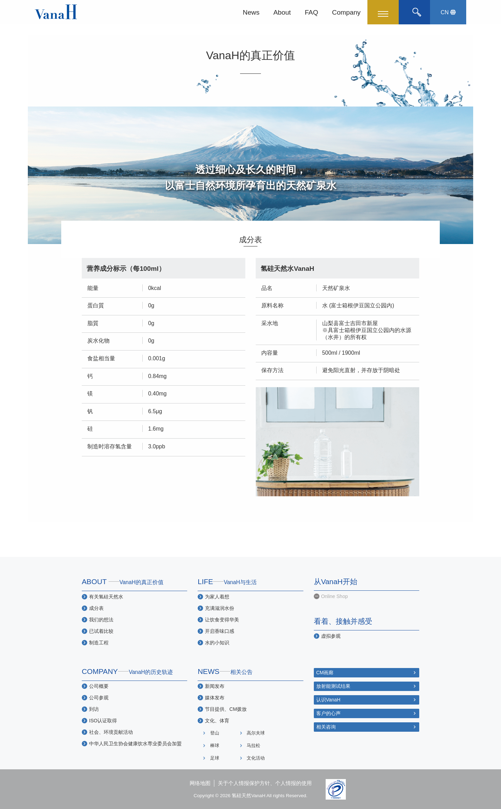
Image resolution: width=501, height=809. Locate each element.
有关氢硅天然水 (106, 596)
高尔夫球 (256, 733)
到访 (94, 709)
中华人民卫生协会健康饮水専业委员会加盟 (135, 743)
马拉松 (253, 745)
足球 (214, 758)
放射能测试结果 (333, 686)
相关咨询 (326, 726)
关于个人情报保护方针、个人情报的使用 (265, 783)
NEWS (225, 671)
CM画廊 (325, 672)
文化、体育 (217, 720)
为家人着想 (217, 596)
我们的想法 (101, 619)
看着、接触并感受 (343, 621)
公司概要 (99, 686)
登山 (214, 733)
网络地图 (200, 783)
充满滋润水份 (219, 608)
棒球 (214, 745)
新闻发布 (214, 686)
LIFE (227, 581)
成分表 (96, 608)
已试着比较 (101, 631)
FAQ (311, 12)
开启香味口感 (219, 631)
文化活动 (256, 758)
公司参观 (99, 697)
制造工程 (99, 642)
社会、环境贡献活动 (111, 732)
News (251, 12)
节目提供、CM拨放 (226, 709)
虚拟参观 (331, 636)
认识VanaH (328, 699)
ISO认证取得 (103, 720)
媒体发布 (214, 697)
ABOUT (123, 581)
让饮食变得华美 (222, 619)
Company (346, 12)
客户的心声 (328, 713)
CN (448, 12)
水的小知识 (217, 642)
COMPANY (127, 671)
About (282, 12)
